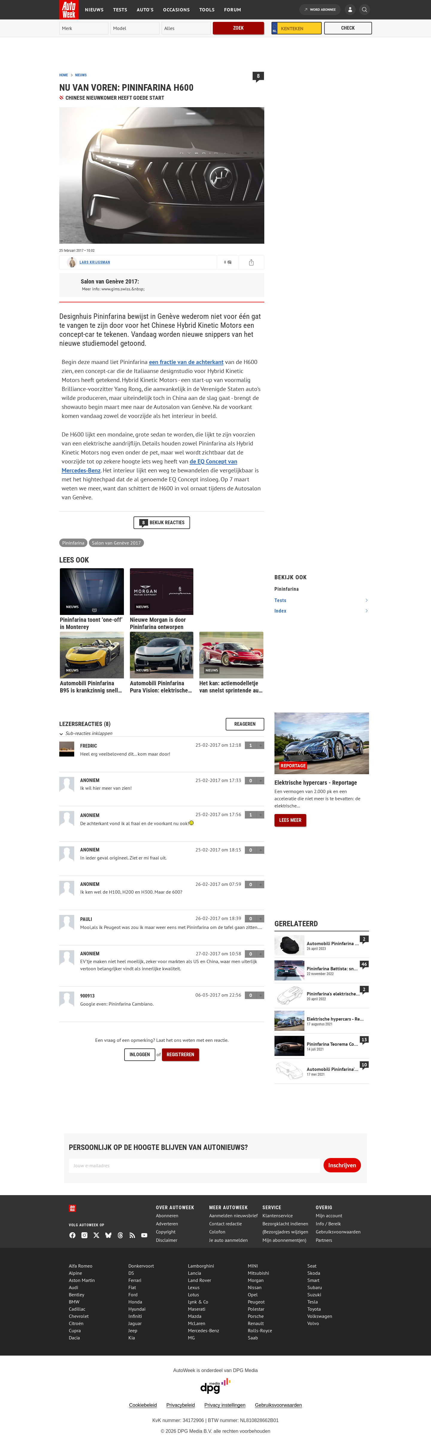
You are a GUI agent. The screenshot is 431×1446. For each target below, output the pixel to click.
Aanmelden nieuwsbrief (233, 1215)
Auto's (145, 10)
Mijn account (329, 1215)
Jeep (132, 1330)
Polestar (256, 1309)
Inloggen (140, 1054)
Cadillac (77, 1309)
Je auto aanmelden (228, 1240)
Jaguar (135, 1323)
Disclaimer (166, 1240)
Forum (232, 10)
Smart (313, 1280)
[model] (135, 28)
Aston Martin (82, 1280)
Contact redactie (225, 1224)
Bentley (76, 1295)
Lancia (194, 1273)
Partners (324, 1240)
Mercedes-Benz (203, 1330)
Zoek (238, 28)
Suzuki (314, 1295)
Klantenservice (277, 1215)
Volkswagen (319, 1316)
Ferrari (134, 1280)
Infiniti (135, 1316)
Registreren (180, 1054)
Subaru (314, 1287)
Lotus (193, 1295)
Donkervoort (141, 1266)
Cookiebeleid (143, 1405)
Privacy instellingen (224, 1405)
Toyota (314, 1309)
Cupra (75, 1330)
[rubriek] (186, 28)
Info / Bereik (328, 1224)
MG (191, 1338)
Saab (253, 1338)
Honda (135, 1302)
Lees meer (290, 820)
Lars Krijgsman (95, 262)
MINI (253, 1266)
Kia (131, 1338)
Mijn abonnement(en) (284, 1240)
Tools (207, 10)
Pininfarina (73, 543)
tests (280, 600)
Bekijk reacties (162, 522)
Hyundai (136, 1309)
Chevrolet (79, 1316)
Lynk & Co (198, 1302)
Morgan (256, 1280)
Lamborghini (201, 1266)
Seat (311, 1266)
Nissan (255, 1287)
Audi (73, 1287)
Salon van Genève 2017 (116, 543)
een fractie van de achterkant (186, 362)
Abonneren (167, 1215)
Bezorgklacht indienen (285, 1224)
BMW (74, 1302)
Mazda (194, 1316)
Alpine (75, 1273)
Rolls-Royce (260, 1330)
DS (131, 1273)
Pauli (86, 919)
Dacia (74, 1338)
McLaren (196, 1323)
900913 (87, 996)
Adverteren (167, 1224)
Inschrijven (342, 1165)
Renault (256, 1323)
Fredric (88, 746)
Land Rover (199, 1280)
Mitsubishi (258, 1273)
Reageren (245, 724)
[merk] (83, 28)
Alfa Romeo (80, 1266)
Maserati (196, 1309)
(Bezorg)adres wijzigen (285, 1232)
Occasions (176, 10)
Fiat (132, 1287)
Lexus (194, 1287)
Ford (133, 1295)
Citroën (76, 1323)
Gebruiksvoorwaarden (338, 1232)
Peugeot (256, 1302)
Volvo (313, 1323)
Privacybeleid (180, 1405)
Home (63, 75)
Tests (120, 10)
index (280, 611)
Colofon (217, 1232)
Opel (253, 1295)
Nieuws (94, 10)
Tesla (312, 1302)
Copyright (165, 1232)
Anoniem (89, 815)
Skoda (313, 1273)
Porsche (256, 1316)
